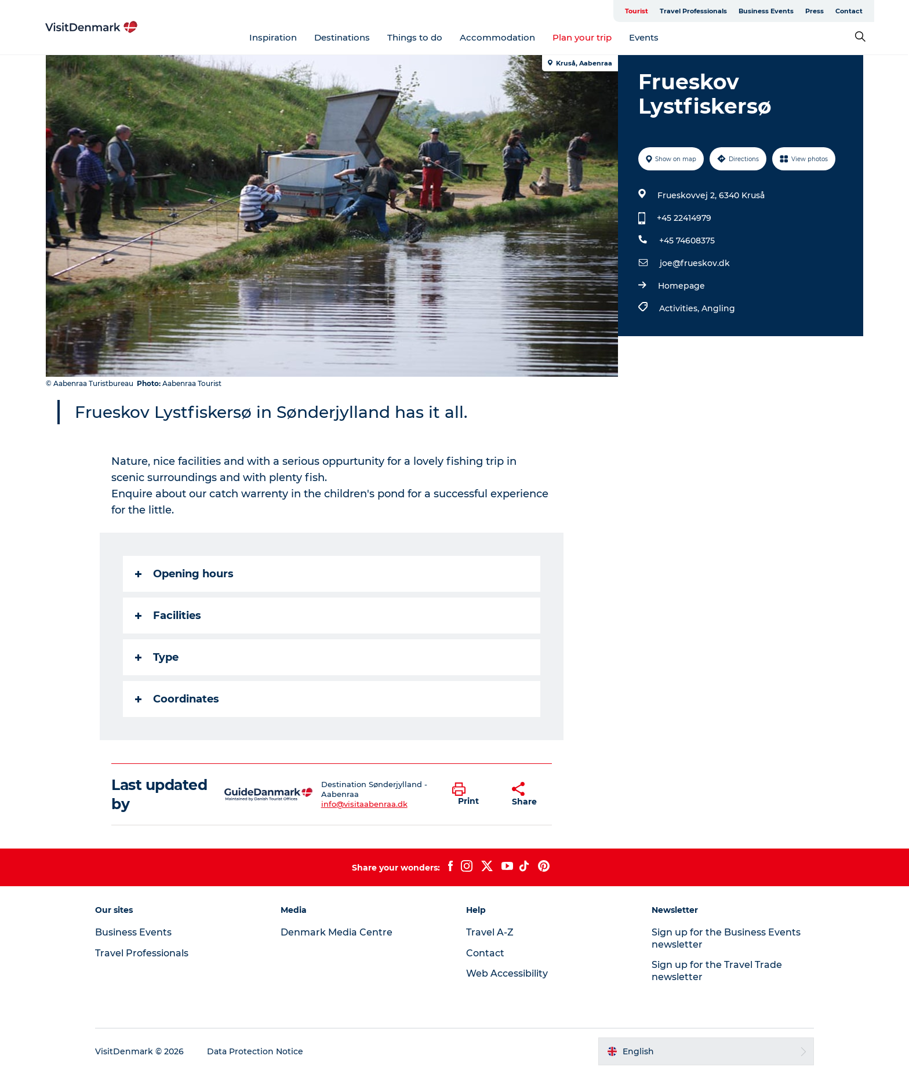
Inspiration (273, 37)
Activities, (680, 308)
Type (157, 657)
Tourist (637, 11)
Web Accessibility (507, 973)
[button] (473, 794)
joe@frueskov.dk (695, 263)
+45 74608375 (687, 240)
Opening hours (185, 573)
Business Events (766, 11)
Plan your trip (582, 37)
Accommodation (498, 37)
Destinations (342, 37)
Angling (718, 308)
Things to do (415, 37)
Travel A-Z (490, 932)
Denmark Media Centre (336, 932)
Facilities (169, 615)
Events (644, 37)
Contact (849, 11)
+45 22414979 (684, 218)
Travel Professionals (694, 11)
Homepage (681, 286)
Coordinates (178, 699)
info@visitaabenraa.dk (364, 804)
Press (815, 11)
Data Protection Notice (255, 1051)
